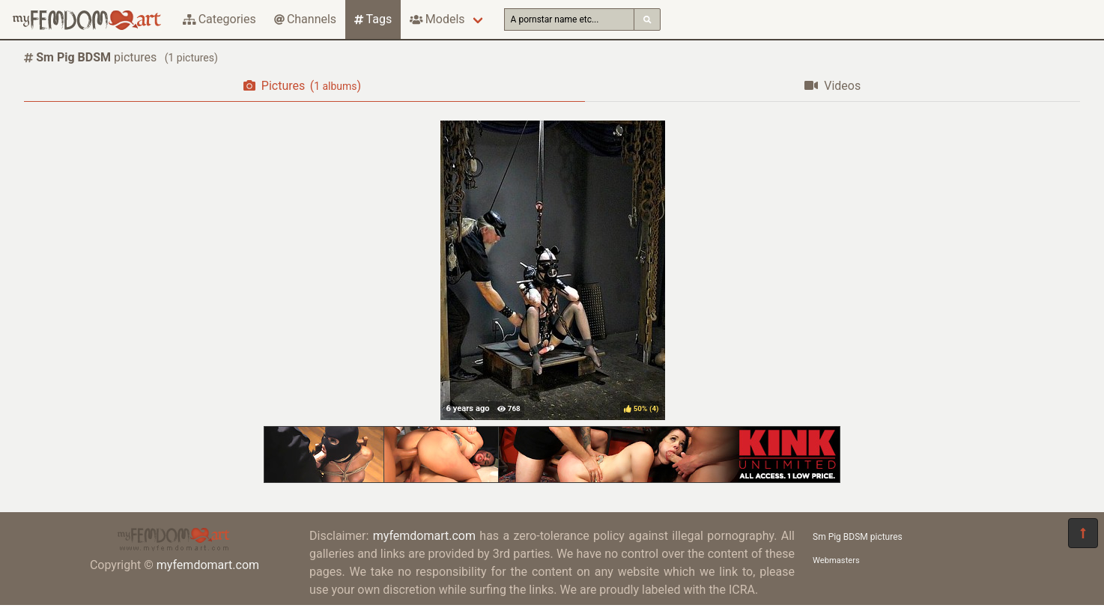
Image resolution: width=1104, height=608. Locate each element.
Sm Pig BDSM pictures (858, 537)
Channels (305, 19)
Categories (219, 19)
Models (437, 19)
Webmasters (836, 560)
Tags (373, 19)
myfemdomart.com (208, 565)
